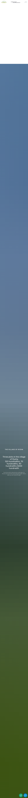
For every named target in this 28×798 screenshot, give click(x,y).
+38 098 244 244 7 (16, 2)
